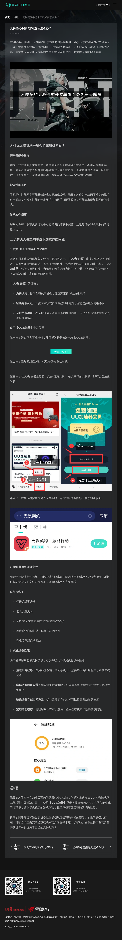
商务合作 (81, 917)
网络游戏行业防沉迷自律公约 (22, 921)
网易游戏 (63, 917)
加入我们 (90, 917)
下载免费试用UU (61, 351)
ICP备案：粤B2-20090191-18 (17, 927)
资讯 (16, 17)
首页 (7, 17)
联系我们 (72, 917)
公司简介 (9, 917)
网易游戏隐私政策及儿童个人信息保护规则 (40, 917)
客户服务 (18, 917)
